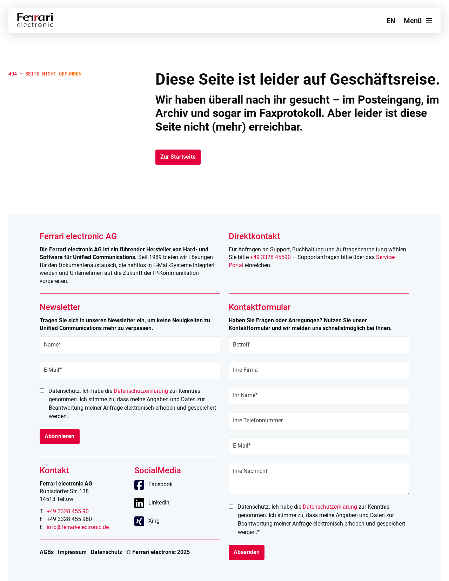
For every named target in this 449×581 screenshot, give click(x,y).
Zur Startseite (178, 156)
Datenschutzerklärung (141, 391)
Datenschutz (106, 552)
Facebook (160, 484)
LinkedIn (158, 502)
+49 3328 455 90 (68, 511)
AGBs (47, 552)
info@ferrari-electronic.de (78, 527)
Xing (154, 520)
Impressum (72, 552)
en (391, 20)
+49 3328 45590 (270, 257)
